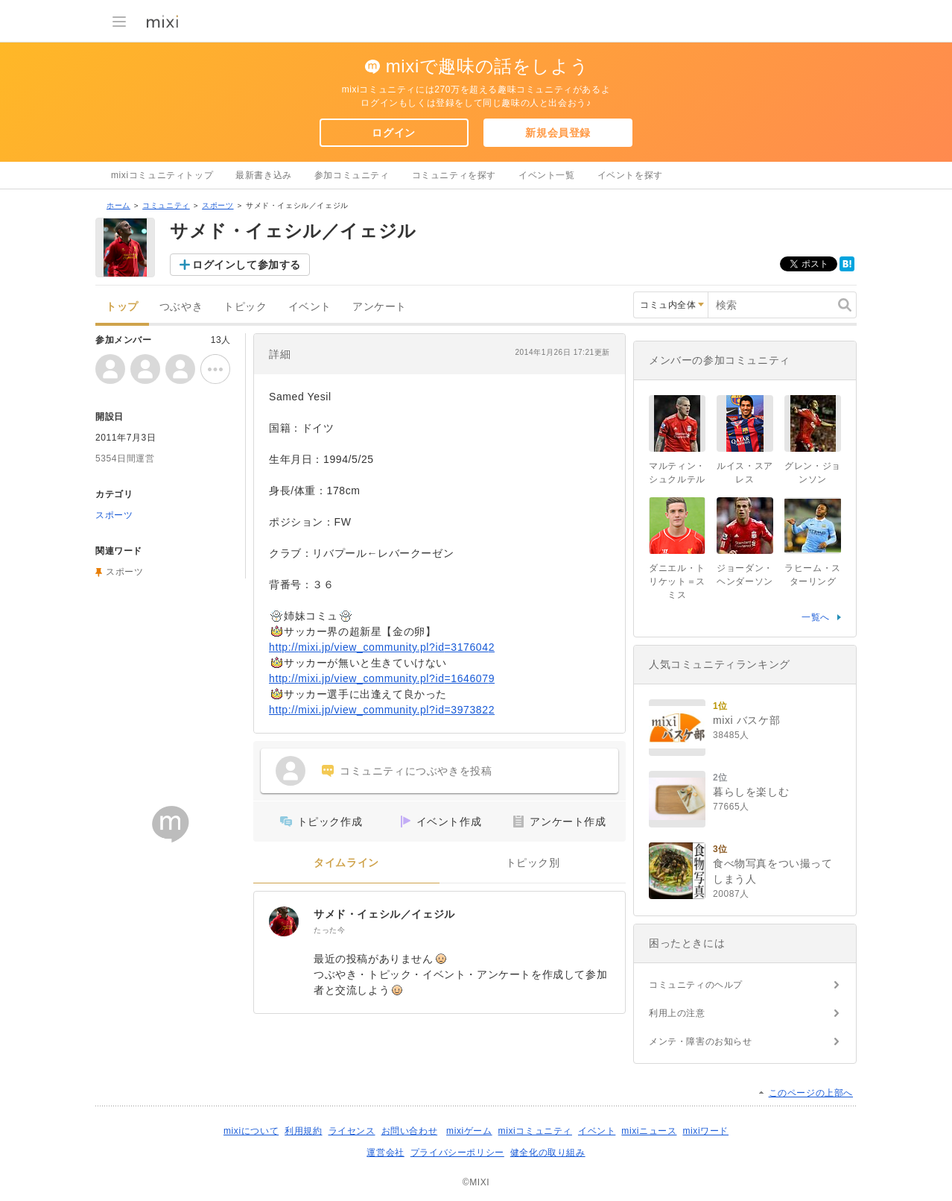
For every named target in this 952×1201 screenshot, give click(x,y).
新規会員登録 (558, 133)
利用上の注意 (677, 1013)
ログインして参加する (246, 265)
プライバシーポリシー (457, 1152)
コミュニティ (166, 205)
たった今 (329, 930)
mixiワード (705, 1131)
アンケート (379, 306)
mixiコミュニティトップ (162, 175)
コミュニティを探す (454, 175)
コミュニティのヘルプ (696, 985)
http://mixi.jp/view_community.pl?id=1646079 (382, 678)
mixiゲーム (469, 1131)
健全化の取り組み (548, 1152)
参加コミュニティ (352, 175)
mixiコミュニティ (535, 1131)
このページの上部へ (811, 1093)
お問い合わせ (409, 1131)
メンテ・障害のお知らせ (700, 1041)
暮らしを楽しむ (751, 792)
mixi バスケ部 (746, 720)
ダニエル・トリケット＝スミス (677, 581)
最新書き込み (263, 175)
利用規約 (303, 1131)
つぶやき (181, 306)
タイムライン (346, 863)
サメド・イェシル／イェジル (384, 914)
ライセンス (352, 1131)
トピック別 (533, 863)
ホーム (118, 205)
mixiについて (251, 1131)
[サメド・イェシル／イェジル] (284, 921)
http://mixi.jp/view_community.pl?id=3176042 (382, 647)
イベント (309, 306)
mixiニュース (648, 1131)
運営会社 (385, 1152)
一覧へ (816, 617)
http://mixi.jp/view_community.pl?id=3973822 (382, 710)
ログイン (393, 133)
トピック (245, 306)
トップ (122, 306)
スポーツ (217, 205)
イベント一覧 (546, 175)
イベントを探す (630, 175)
